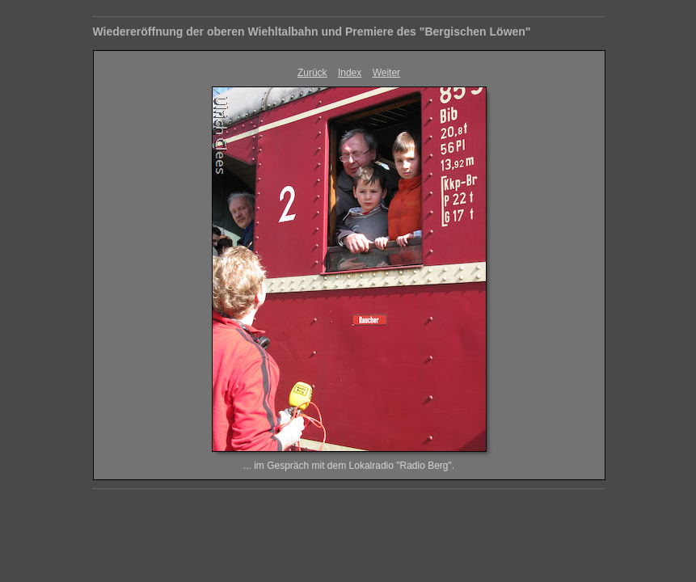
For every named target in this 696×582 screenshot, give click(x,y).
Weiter (386, 72)
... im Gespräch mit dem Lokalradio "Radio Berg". (348, 465)
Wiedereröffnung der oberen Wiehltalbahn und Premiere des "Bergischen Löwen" (312, 31)
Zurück (312, 72)
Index (349, 72)
